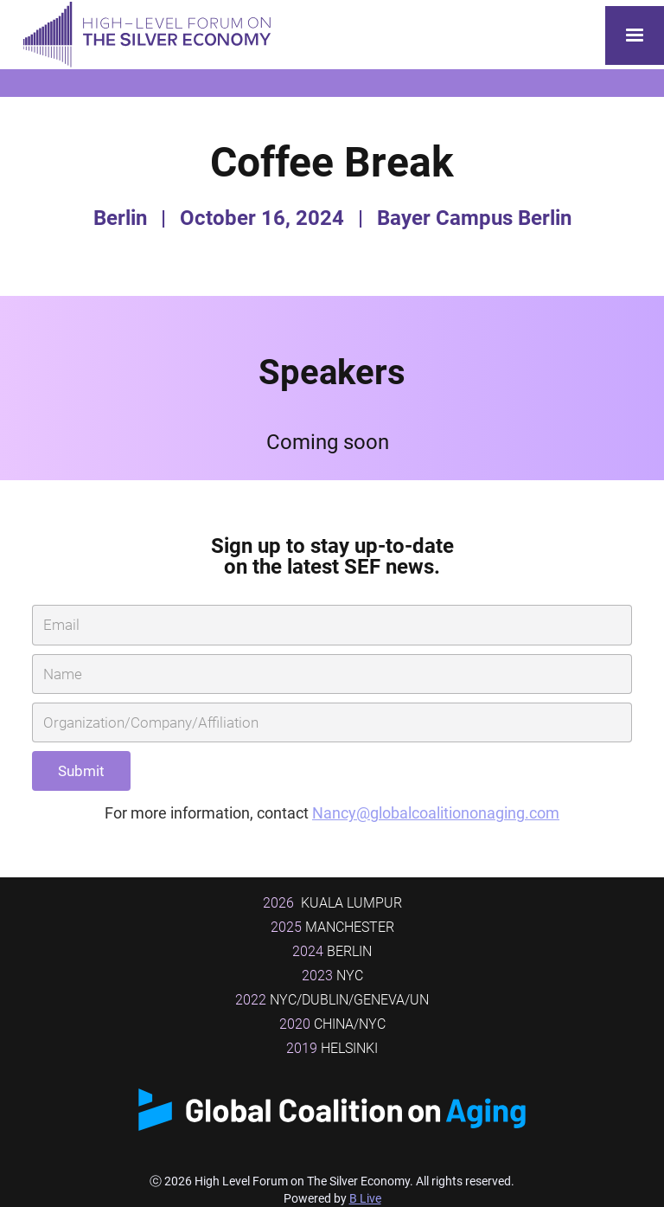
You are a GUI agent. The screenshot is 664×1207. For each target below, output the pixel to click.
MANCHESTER (332, 927)
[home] (142, 35)
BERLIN (332, 951)
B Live (365, 1198)
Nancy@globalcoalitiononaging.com (435, 813)
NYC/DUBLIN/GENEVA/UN (332, 1000)
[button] (634, 35)
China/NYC (332, 1024)
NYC (332, 975)
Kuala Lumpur (332, 903)
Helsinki (332, 1048)
